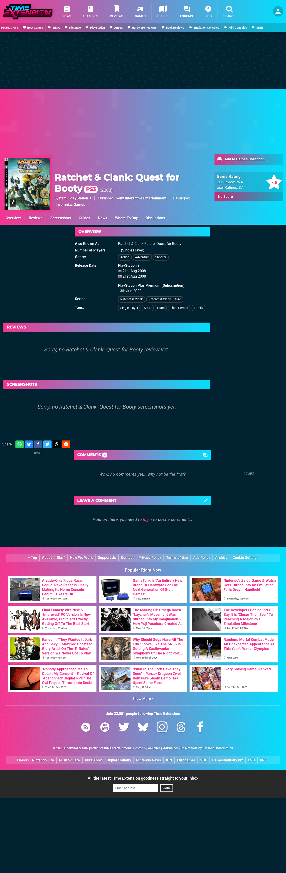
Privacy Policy (149, 557)
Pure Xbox (93, 760)
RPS (263, 760)
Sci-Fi (147, 308)
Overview (13, 218)
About (47, 557)
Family (198, 308)
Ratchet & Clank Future (164, 299)
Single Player (129, 308)
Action (124, 257)
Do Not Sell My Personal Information (207, 748)
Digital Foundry (119, 760)
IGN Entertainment (117, 748)
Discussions (155, 218)
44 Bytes (154, 748)
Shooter (160, 257)
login (147, 519)
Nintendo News (148, 760)
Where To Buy (126, 218)
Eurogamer (186, 760)
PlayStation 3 (80, 198)
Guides (84, 218)
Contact (127, 557)
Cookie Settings (245, 557)
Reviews (35, 218)
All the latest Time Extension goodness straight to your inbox (143, 778)
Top (32, 557)
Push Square (69, 760)
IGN (169, 760)
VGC (203, 760)
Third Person (179, 308)
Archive (221, 557)
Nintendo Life (43, 760)
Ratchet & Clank (131, 299)
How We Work (81, 557)
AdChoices (171, 748)
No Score (225, 196)
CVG (251, 760)
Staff (61, 557)
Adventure (142, 257)
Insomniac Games (70, 204)
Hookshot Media (76, 748)
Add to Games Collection (241, 159)
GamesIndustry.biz (227, 760)
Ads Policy (201, 557)
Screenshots (60, 218)
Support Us (107, 557)
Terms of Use (177, 557)
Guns (161, 308)
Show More (143, 698)
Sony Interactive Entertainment (141, 198)
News (102, 218)
